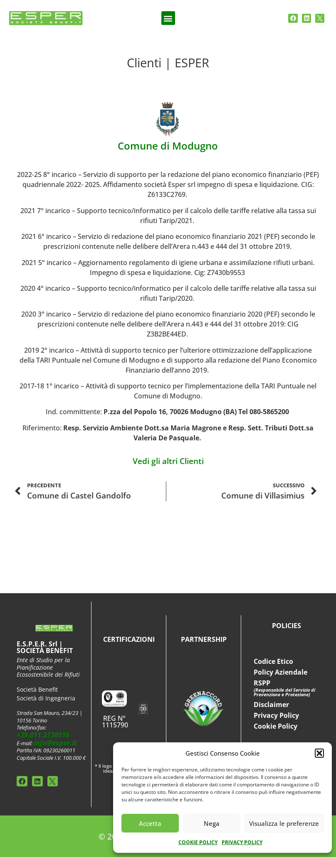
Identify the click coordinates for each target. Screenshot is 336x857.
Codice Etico (273, 661)
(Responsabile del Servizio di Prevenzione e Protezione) (284, 692)
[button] (319, 753)
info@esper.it (55, 742)
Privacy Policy (276, 715)
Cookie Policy (275, 726)
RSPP (262, 683)
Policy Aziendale (280, 672)
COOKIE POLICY (197, 842)
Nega (212, 823)
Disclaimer (271, 704)
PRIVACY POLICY (242, 842)
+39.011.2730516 (43, 734)
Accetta (150, 823)
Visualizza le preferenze (284, 823)
